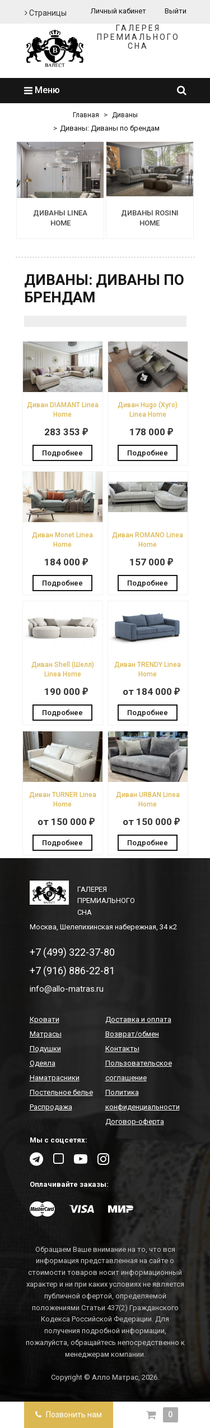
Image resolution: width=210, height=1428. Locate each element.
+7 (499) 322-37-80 (72, 952)
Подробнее (62, 453)
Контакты (122, 1048)
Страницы (46, 12)
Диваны (125, 115)
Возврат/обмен (132, 1034)
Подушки (45, 1048)
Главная (86, 115)
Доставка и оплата (138, 1019)
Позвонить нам (68, 1414)
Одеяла (42, 1063)
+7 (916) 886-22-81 (72, 970)
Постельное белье (61, 1092)
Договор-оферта (134, 1121)
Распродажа (51, 1107)
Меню (42, 90)
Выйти (175, 11)
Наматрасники (55, 1078)
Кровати (44, 1019)
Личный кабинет (118, 11)
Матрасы (46, 1034)
